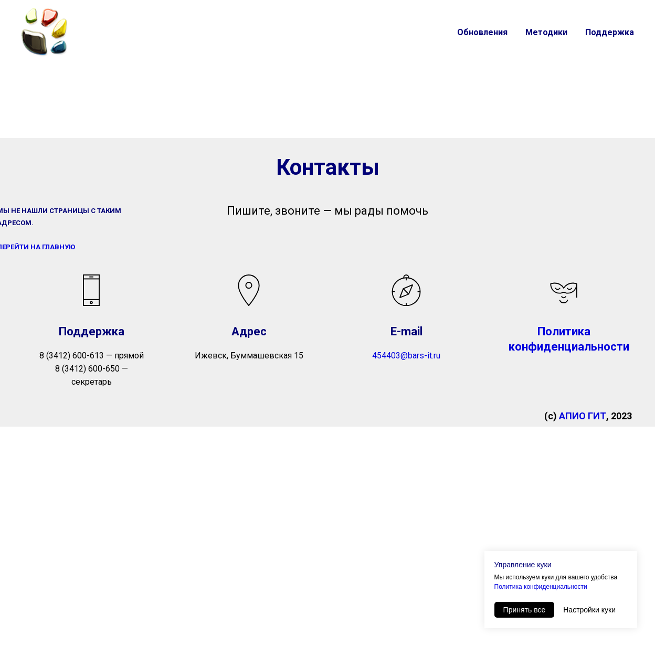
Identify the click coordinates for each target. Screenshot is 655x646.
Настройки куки (589, 610)
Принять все (524, 610)
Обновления (482, 32)
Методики (546, 32)
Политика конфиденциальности (540, 586)
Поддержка (609, 32)
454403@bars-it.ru (406, 356)
